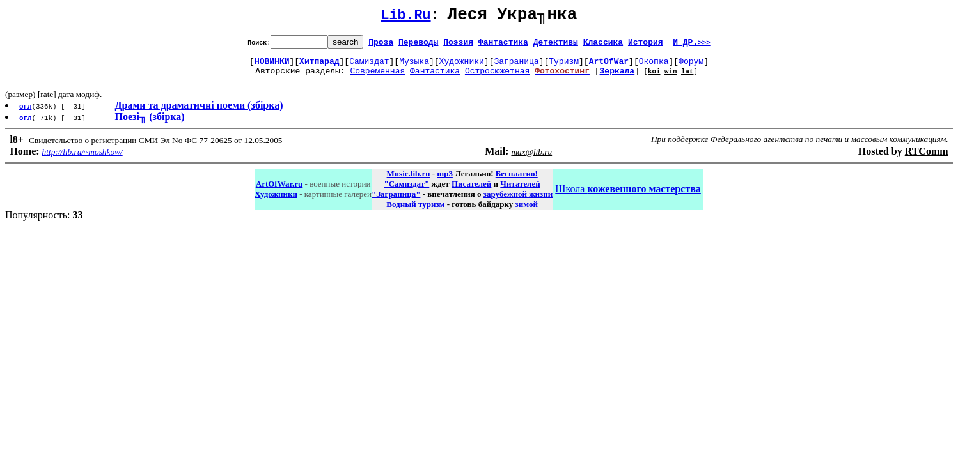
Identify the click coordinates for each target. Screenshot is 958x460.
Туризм (564, 66)
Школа (627, 196)
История (645, 45)
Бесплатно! (517, 181)
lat (687, 78)
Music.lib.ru (408, 181)
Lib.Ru (406, 17)
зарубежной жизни (518, 201)
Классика (603, 45)
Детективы (555, 45)
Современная (377, 78)
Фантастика (503, 45)
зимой (526, 212)
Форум (691, 66)
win (670, 78)
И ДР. (692, 45)
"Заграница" (396, 201)
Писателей (471, 191)
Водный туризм (415, 212)
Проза (380, 45)
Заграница (516, 66)
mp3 (445, 181)
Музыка (414, 66)
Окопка (654, 66)
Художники (461, 66)
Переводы (418, 45)
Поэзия (458, 45)
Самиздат (369, 66)
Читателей (520, 191)
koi (654, 78)
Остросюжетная (497, 78)
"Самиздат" (406, 191)
